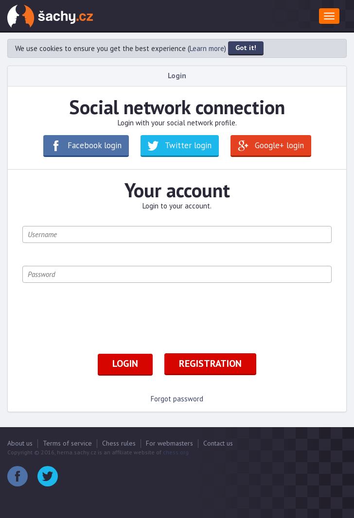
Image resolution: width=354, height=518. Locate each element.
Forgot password (177, 398)
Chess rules (119, 443)
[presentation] (96, 325)
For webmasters (169, 443)
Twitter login (188, 145)
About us (20, 443)
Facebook (17, 476)
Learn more (207, 48)
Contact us (218, 443)
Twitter (47, 476)
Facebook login (95, 145)
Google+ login (279, 145)
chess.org (176, 452)
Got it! (245, 47)
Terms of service (67, 443)
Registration (210, 363)
